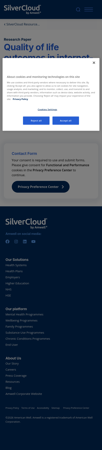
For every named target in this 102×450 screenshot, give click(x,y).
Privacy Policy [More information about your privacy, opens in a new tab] (20, 99)
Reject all (36, 120)
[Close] (94, 62)
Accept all (66, 120)
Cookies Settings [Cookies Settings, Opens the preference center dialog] (47, 109)
